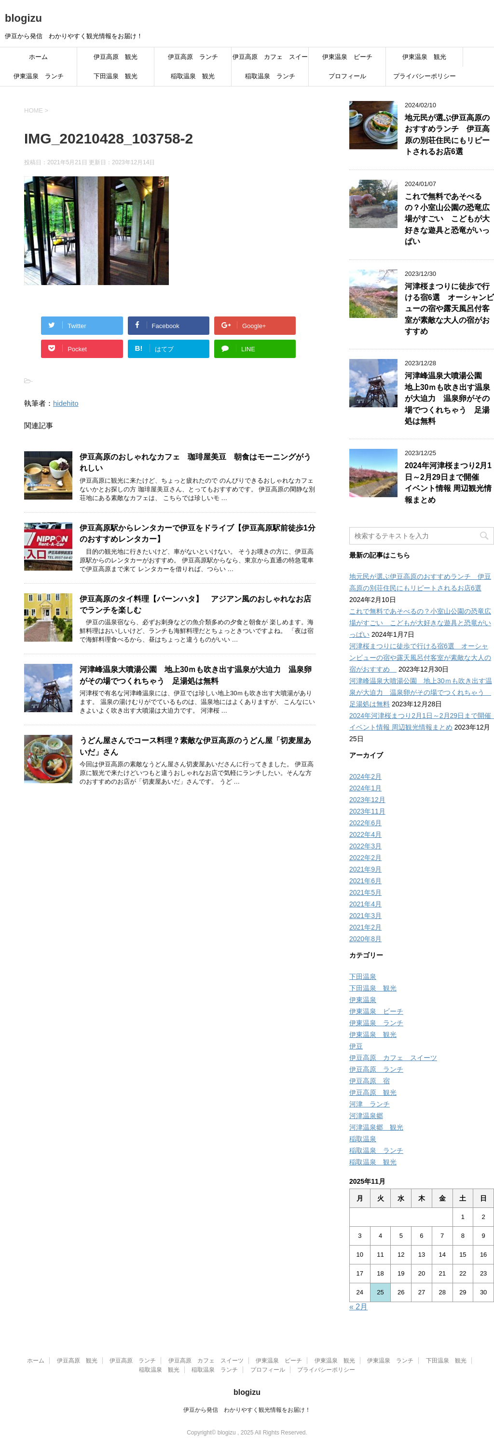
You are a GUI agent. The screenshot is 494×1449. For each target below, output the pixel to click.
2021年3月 (365, 915)
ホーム (38, 56)
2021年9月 (365, 869)
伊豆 (356, 1046)
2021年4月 (365, 904)
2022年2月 (365, 857)
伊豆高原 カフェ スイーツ (270, 60)
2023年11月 (367, 811)
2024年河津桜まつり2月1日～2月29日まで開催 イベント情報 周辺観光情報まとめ (448, 482)
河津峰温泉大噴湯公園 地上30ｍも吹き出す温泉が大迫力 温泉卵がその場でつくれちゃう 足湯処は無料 (196, 675)
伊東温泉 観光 (424, 56)
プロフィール (347, 76)
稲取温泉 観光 (193, 76)
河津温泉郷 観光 (376, 1127)
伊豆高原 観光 (115, 56)
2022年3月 (365, 846)
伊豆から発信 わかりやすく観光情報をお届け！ (247, 1409)
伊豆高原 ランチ (193, 56)
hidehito (66, 403)
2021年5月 (365, 892)
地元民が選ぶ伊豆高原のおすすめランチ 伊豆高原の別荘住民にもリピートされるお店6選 (447, 135)
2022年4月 (365, 834)
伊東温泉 (362, 1000)
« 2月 (358, 1307)
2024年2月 (365, 776)
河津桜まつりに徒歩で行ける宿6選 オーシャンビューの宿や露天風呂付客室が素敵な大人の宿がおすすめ (449, 309)
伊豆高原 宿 (369, 1081)
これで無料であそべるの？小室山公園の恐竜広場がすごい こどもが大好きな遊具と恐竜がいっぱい (447, 219)
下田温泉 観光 (115, 76)
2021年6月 (365, 881)
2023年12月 (367, 799)
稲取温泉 (362, 1139)
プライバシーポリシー (424, 76)
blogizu (23, 18)
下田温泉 (362, 976)
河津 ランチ (369, 1104)
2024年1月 (365, 788)
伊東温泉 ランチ (39, 76)
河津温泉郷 (366, 1115)
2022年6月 (365, 823)
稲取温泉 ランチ (270, 76)
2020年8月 (365, 939)
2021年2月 (365, 927)
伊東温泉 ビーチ (347, 56)
